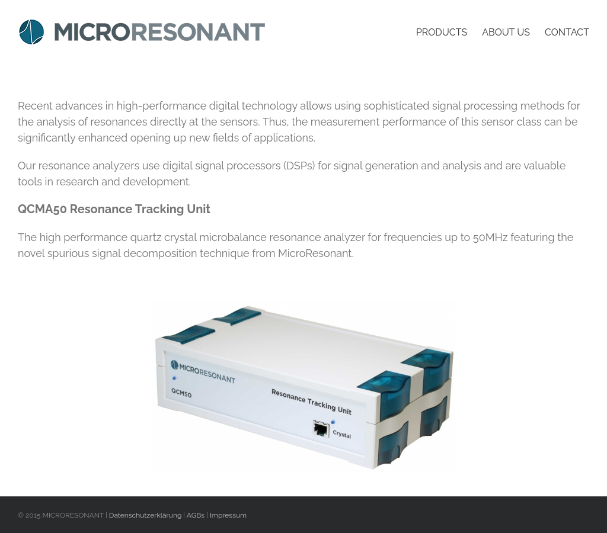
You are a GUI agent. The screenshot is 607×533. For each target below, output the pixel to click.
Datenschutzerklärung (145, 515)
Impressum (228, 515)
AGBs (196, 515)
